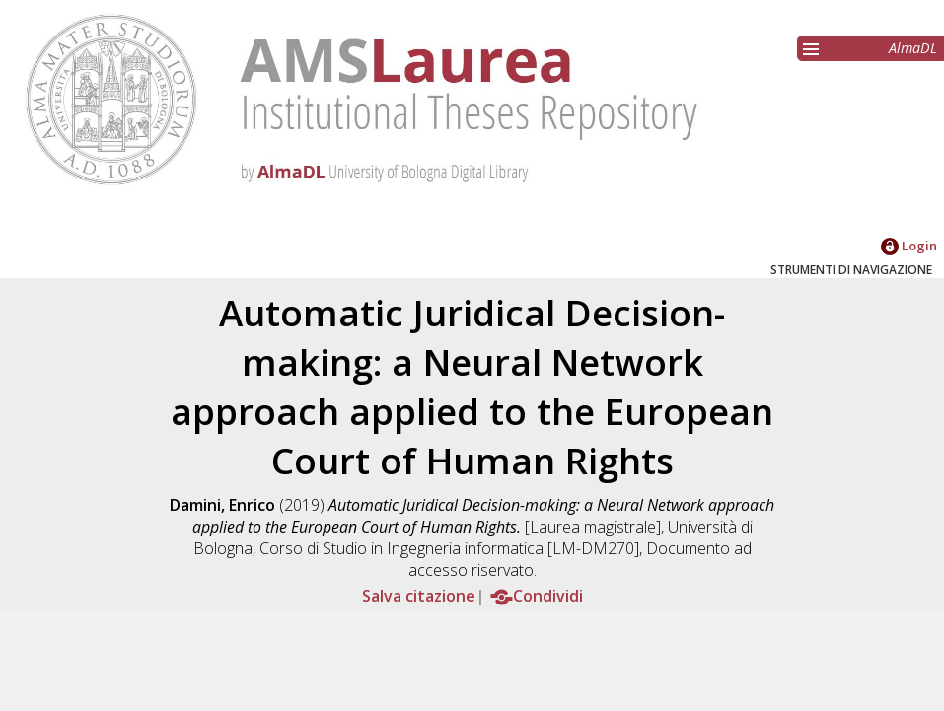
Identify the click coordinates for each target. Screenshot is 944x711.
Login (909, 245)
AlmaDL (913, 47)
